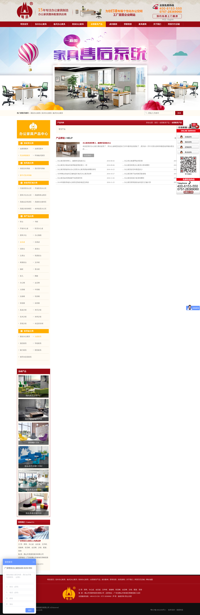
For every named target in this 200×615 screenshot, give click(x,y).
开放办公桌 (24, 228)
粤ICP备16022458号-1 (158, 610)
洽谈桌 (37, 242)
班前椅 (22, 303)
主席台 (22, 256)
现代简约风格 (40, 168)
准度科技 (179, 610)
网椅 (36, 276)
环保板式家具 (40, 155)
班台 (21, 222)
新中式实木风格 (26, 175)
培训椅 (37, 296)
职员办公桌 (39, 228)
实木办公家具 (41, 24)
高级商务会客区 (40, 195)
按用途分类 (29, 331)
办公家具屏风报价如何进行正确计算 (137, 182)
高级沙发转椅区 (26, 209)
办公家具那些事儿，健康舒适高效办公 (71, 161)
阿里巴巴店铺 (174, 24)
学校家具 (38, 343)
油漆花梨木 (39, 149)
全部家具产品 (96, 24)
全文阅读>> (88, 155)
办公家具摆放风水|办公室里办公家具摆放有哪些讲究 (76, 169)
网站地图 (149, 580)
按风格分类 (29, 163)
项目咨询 (188, 142)
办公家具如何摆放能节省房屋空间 (69, 178)
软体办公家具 (78, 24)
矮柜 (21, 269)
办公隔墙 (38, 235)
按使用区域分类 (30, 183)
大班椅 (22, 290)
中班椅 (37, 290)
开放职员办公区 (40, 188)
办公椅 (22, 283)
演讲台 (22, 249)
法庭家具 (38, 336)
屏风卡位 (23, 235)
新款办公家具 (35, 113)
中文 (164, 20)
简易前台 (38, 256)
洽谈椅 (22, 296)
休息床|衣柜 (39, 323)
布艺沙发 (38, 310)
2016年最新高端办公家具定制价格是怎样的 (73, 182)
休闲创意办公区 (40, 209)
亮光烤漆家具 (25, 155)
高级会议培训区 (26, 202)
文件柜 (37, 262)
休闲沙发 (38, 317)
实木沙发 (23, 317)
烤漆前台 (23, 262)
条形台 (37, 249)
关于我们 (157, 24)
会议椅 (37, 283)
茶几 (21, 276)
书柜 (36, 222)
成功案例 (113, 24)
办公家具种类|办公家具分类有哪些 (136, 165)
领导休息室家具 (26, 357)
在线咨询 (188, 137)
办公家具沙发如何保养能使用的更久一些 (72, 165)
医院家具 (38, 350)
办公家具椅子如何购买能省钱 (135, 174)
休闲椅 (37, 303)
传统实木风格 (25, 168)
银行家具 (23, 350)
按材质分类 (29, 143)
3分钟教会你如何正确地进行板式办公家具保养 (74, 174)
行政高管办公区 (26, 188)
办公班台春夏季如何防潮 (133, 161)
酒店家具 (23, 343)
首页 (156, 123)
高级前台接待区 (40, 202)
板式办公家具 (59, 24)
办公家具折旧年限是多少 (133, 169)
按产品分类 (29, 216)
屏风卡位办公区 (26, 195)
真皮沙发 (23, 310)
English (171, 20)
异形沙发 (23, 323)
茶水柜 (37, 269)
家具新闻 (142, 24)
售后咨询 (188, 152)
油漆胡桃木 (24, 149)
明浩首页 (24, 24)
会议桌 (22, 242)
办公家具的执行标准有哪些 (134, 178)
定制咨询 (188, 147)
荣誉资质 (128, 24)
